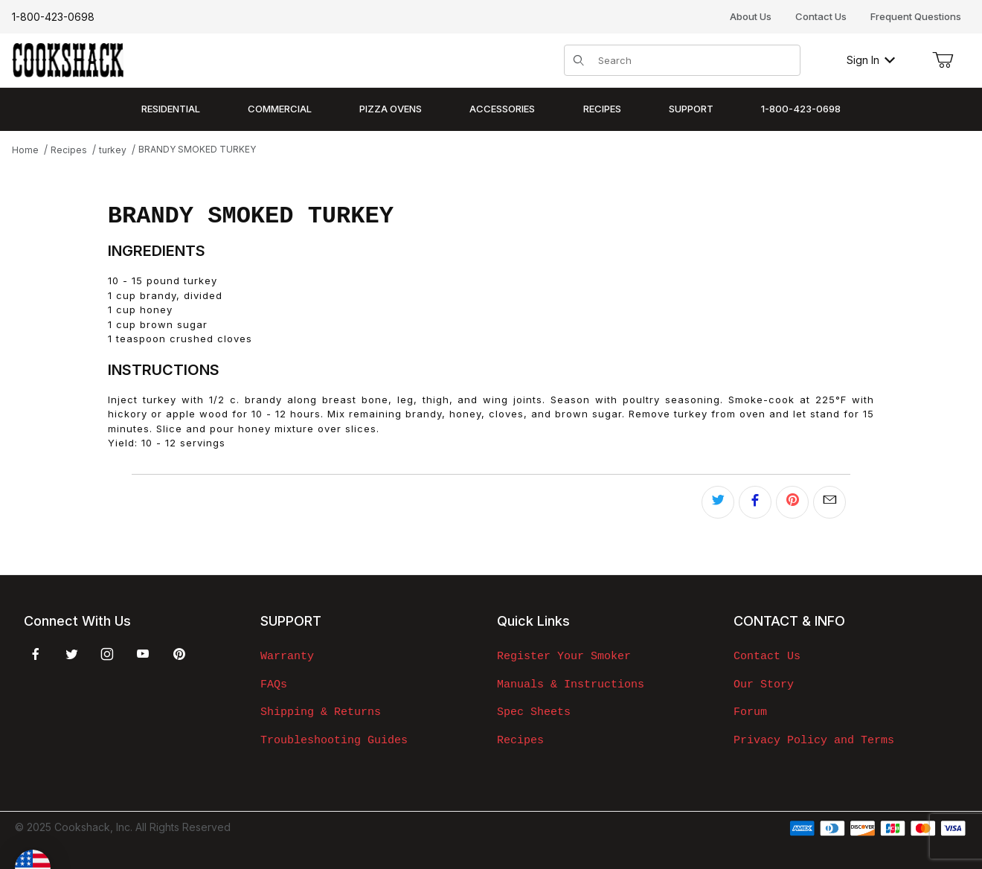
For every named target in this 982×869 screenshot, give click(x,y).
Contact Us (821, 16)
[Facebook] (36, 654)
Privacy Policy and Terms (814, 740)
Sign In (871, 60)
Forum (750, 712)
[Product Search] (694, 60)
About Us (750, 16)
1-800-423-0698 (53, 16)
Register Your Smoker (564, 656)
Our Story (764, 684)
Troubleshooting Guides (334, 740)
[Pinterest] (179, 654)
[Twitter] (72, 654)
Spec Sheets (534, 712)
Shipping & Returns (320, 712)
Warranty (287, 656)
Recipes (520, 740)
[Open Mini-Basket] (942, 60)
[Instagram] (107, 654)
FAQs (273, 684)
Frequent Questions (915, 16)
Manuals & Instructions (570, 684)
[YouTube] (143, 654)
